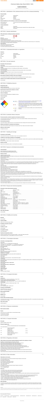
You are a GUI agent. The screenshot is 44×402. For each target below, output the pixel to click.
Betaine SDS (2, 395)
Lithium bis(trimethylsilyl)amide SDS (14, 395)
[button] (34, 0)
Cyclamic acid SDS (9, 396)
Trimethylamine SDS (34, 395)
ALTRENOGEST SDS (22, 395)
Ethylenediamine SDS (6, 395)
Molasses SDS (14, 396)
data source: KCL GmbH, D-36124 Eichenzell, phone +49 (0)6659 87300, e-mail (11, 171)
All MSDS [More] (41, 0)
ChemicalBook (4, 0)
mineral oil (22, 106)
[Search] (29, 0)
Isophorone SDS (4, 396)
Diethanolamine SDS (28, 395)
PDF (37, 0)
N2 (20, 108)
